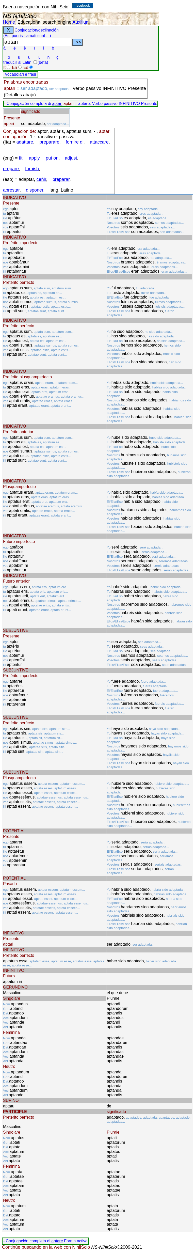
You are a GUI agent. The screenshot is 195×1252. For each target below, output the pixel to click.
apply (34, 158)
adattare (25, 142)
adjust (71, 158)
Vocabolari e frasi (20, 74)
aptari (57, 103)
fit (21, 158)
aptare (57, 1241)
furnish (32, 168)
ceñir (41, 179)
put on (52, 158)
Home (9, 22)
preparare (49, 142)
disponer (34, 190)
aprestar (11, 190)
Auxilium (81, 22)
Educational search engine (44, 22)
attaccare (99, 142)
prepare (11, 168)
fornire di (75, 142)
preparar (61, 179)
